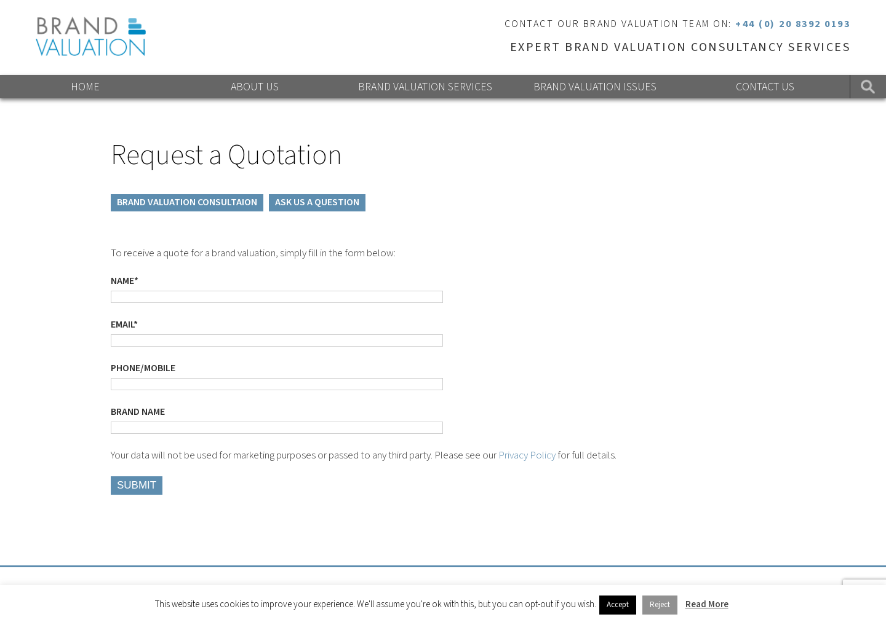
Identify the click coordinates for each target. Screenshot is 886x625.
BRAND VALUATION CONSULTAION (187, 202)
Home (85, 87)
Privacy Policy (527, 455)
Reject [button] (660, 604)
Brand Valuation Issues (595, 87)
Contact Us (765, 87)
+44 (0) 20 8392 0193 (792, 24)
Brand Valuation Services (425, 87)
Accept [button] (618, 604)
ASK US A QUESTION (317, 202)
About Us (255, 87)
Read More (706, 604)
